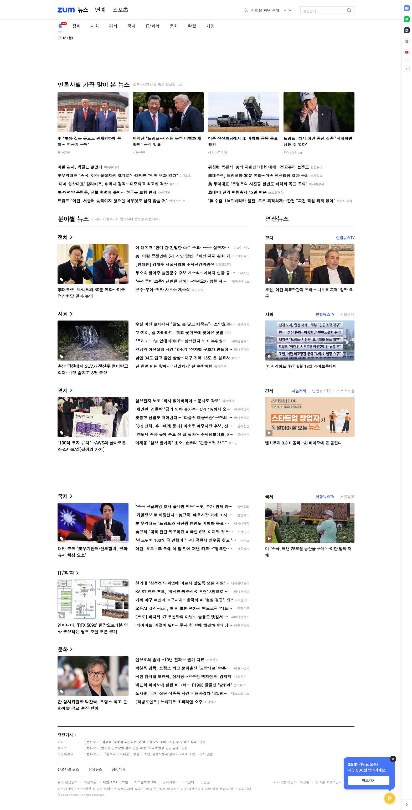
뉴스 (83, 10)
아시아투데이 (217, 152)
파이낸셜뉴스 (293, 152)
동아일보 (64, 152)
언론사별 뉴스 (68, 769)
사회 (95, 26)
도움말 (205, 782)
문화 (173, 26)
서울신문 (139, 152)
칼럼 (192, 26)
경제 (113, 26)
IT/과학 (152, 26)
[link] (407, 8)
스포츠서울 (345, 390)
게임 (210, 26)
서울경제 (347, 314)
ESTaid (65, 795)
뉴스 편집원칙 (68, 782)
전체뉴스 (95, 769)
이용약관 (90, 782)
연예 (100, 10)
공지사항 (169, 782)
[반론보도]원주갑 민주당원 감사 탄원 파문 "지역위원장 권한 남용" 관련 (136, 748)
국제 (131, 26)
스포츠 (120, 10)
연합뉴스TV (345, 237)
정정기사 (65, 735)
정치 (76, 26)
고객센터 (188, 782)
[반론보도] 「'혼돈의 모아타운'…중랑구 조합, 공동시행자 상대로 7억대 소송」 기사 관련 (149, 754)
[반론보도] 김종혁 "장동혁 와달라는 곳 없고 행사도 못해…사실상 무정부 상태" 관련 (145, 741)
